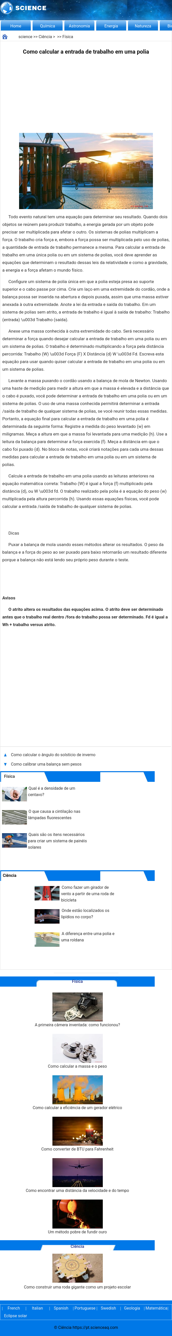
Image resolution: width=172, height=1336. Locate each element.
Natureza (143, 26)
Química (47, 26)
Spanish (61, 1308)
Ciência (45, 36)
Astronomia (79, 26)
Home (15, 26)
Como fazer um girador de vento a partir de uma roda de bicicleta (87, 894)
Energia (111, 26)
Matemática (156, 1308)
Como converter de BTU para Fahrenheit (77, 1134)
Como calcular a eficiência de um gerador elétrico (77, 1092)
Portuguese (85, 1308)
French (14, 1308)
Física (67, 36)
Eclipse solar (15, 1315)
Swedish (108, 1308)
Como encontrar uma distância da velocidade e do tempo (77, 1175)
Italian (37, 1308)
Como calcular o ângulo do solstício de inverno (53, 754)
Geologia (132, 1308)
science (25, 36)
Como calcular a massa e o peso (77, 1051)
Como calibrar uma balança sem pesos (46, 764)
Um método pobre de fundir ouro (77, 1217)
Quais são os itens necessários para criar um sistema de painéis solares (57, 841)
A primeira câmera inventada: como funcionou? (77, 1009)
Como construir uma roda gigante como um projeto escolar (77, 1272)
